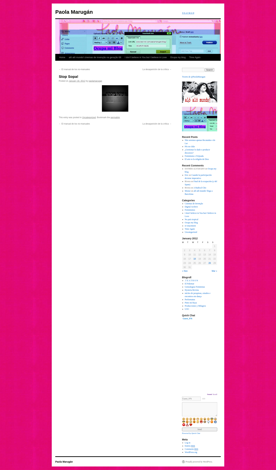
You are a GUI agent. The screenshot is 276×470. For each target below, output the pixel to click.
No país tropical (191, 219)
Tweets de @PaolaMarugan (193, 77)
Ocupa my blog (178, 57)
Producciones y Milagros (195, 306)
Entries (190, 446)
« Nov (185, 271)
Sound (209, 394)
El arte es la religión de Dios (197, 159)
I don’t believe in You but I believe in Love (146, 57)
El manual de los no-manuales (74, 69)
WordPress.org (191, 452)
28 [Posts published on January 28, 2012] (209, 263)
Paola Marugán (74, 12)
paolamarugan (95, 81)
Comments (191, 449)
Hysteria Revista (192, 290)
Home (62, 57)
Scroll (215, 394)
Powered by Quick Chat (191, 433)
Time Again (194, 57)
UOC (187, 309)
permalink (115, 117)
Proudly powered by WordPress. (199, 461)
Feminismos (190, 210)
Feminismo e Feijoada (194, 156)
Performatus (190, 299)
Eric (186, 175)
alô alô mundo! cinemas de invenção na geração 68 (95, 57)
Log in (187, 442)
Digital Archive (191, 207)
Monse (188, 191)
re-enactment (190, 226)
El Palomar (189, 283)
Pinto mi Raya (191, 302)
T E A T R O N (188, 13)
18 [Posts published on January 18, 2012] (194, 259)
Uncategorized (89, 117)
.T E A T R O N (191, 280)
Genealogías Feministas (195, 287)
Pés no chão (190, 146)
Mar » (214, 271)
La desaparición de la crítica (156, 69)
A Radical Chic (199, 187)
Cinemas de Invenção (194, 203)
